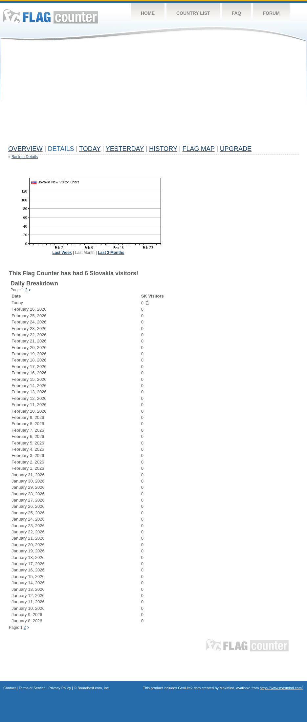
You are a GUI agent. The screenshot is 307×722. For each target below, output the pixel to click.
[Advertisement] (94, 96)
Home (148, 13)
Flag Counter (50, 16)
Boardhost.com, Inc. (93, 688)
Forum (271, 13)
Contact (9, 688)
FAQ (236, 13)
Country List (193, 13)
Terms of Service (32, 688)
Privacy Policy (60, 688)
